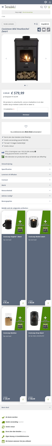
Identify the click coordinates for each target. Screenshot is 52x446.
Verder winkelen (9, 24)
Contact (46, 2)
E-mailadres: (9, 109)
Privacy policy (19, 432)
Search (41, 7)
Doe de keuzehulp (28, 12)
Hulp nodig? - (24, 12)
